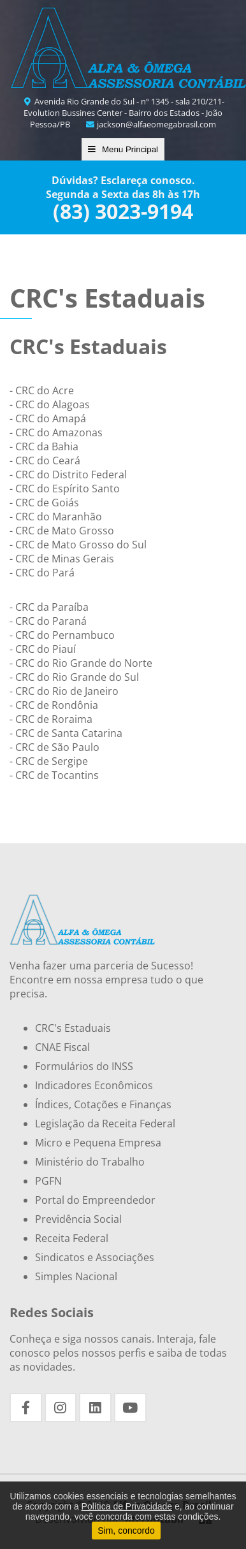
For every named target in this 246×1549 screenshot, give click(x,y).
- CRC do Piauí (43, 649)
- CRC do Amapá (48, 418)
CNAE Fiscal (62, 1047)
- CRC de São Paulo (54, 747)
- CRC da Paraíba (49, 607)
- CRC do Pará (42, 573)
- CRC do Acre (42, 390)
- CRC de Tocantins (54, 775)
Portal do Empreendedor (95, 1200)
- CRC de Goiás (44, 503)
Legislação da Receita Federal (105, 1124)
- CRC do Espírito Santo (65, 489)
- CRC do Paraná (48, 621)
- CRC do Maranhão (56, 517)
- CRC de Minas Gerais (62, 559)
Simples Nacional (76, 1276)
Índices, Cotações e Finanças (103, 1104)
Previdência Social (78, 1219)
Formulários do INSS (84, 1066)
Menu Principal (123, 149)
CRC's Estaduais (73, 1028)
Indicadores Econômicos (94, 1085)
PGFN (48, 1181)
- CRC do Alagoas (50, 404)
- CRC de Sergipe (49, 761)
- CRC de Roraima (51, 719)
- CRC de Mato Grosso (62, 531)
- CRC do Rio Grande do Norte (81, 663)
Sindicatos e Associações (94, 1257)
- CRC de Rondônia (54, 705)
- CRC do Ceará (45, 460)
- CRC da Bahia (44, 446)
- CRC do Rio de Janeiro (64, 691)
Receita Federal (71, 1238)
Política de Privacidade (127, 1506)
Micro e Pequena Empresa (98, 1143)
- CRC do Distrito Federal (68, 475)
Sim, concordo (126, 1530)
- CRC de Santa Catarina (66, 733)
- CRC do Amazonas (56, 432)
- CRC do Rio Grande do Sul (74, 677)
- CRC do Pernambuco (62, 635)
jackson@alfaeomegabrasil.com (150, 124)
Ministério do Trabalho (90, 1162)
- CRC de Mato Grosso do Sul (78, 545)
